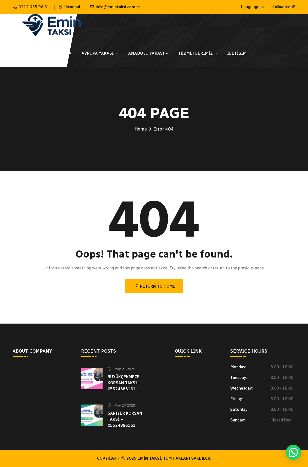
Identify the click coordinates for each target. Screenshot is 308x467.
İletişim (236, 53)
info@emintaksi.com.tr (118, 7)
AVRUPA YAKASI (98, 53)
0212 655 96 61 (33, 7)
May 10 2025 (121, 405)
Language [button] (250, 6)
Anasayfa (23, 53)
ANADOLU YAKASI (146, 53)
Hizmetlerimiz (196, 53)
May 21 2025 (121, 369)
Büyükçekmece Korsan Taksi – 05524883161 (124, 382)
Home (140, 129)
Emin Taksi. (150, 458)
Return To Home (154, 286)
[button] (293, 452)
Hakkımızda (58, 53)
